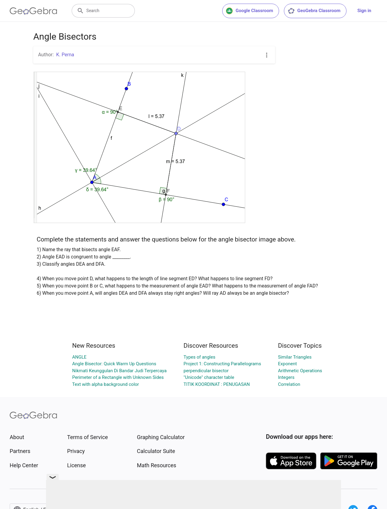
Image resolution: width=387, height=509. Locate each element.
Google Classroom (249, 11)
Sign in (364, 10)
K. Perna (65, 54)
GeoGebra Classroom (314, 11)
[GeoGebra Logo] (33, 11)
